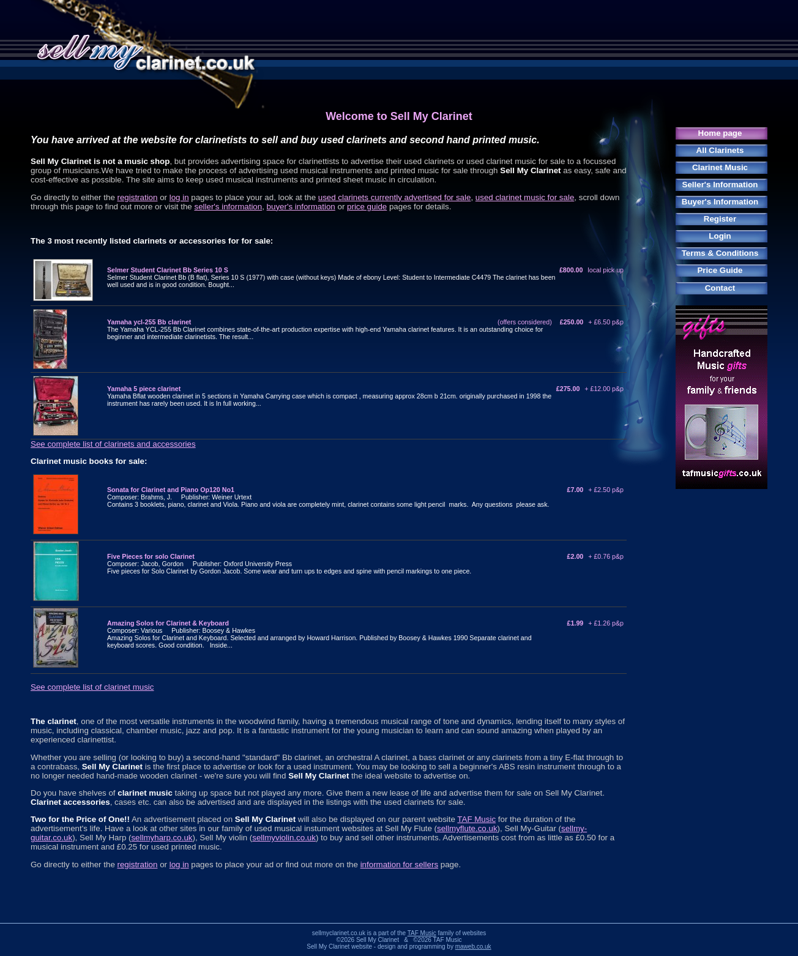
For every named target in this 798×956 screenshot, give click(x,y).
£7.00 (595, 489)
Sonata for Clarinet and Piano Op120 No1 (170, 489)
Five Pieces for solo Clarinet (151, 556)
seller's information (228, 206)
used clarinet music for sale (525, 197)
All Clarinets (720, 150)
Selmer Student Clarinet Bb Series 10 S (167, 270)
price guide (367, 206)
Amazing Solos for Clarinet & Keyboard (168, 623)
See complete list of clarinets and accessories (113, 444)
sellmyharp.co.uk (161, 837)
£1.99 (595, 623)
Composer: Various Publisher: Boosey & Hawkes (181, 630)
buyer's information (301, 206)
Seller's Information (720, 184)
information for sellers (399, 864)
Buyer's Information (720, 201)
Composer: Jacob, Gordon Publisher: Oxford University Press (199, 563)
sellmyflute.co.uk (467, 828)
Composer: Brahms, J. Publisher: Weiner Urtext (179, 497)
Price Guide (719, 270)
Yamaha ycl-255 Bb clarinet (149, 322)
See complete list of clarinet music (92, 687)
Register (720, 218)
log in (179, 197)
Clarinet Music (720, 167)
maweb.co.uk (473, 946)
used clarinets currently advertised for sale (394, 197)
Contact (720, 288)
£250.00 (592, 322)
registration (137, 197)
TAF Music (476, 819)
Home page (720, 133)
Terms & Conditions (720, 253)
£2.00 (595, 556)
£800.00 (591, 270)
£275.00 (590, 388)
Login (720, 236)
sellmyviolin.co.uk (284, 837)
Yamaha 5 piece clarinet (144, 388)
